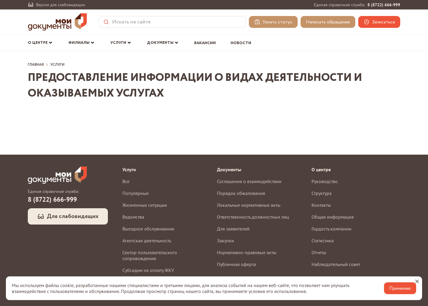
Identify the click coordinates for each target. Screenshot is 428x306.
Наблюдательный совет (336, 264)
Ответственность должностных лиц (253, 217)
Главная (36, 65)
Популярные (135, 193)
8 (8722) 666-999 (383, 4)
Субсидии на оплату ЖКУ (148, 270)
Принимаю (400, 288)
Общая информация (333, 217)
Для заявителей (233, 229)
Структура (322, 193)
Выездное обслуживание (148, 229)
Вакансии (205, 43)
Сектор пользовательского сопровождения (149, 255)
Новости (241, 43)
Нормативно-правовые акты (246, 252)
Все (125, 181)
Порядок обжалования (241, 193)
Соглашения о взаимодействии (249, 181)
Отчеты (319, 252)
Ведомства (133, 217)
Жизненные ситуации (144, 205)
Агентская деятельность (146, 240)
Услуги (57, 65)
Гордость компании (331, 229)
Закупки (225, 240)
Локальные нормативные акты (249, 205)
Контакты (321, 205)
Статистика (323, 240)
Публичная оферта (236, 264)
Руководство (325, 181)
